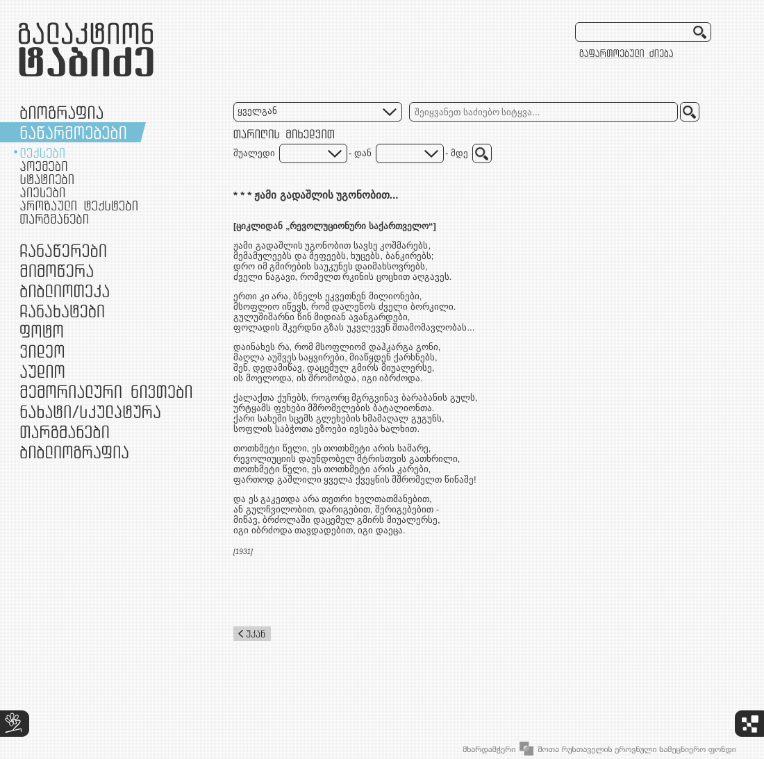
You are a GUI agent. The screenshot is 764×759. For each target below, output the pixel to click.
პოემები (43, 166)
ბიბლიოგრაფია (74, 452)
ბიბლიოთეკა (64, 291)
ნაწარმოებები (73, 132)
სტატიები (47, 179)
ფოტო (42, 331)
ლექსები (42, 153)
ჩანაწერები (63, 250)
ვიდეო (42, 351)
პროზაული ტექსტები (79, 205)
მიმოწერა (56, 270)
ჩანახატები (62, 311)
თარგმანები (54, 219)
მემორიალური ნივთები (106, 391)
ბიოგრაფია (61, 112)
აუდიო (42, 371)
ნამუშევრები (90, 411)
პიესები (42, 192)
